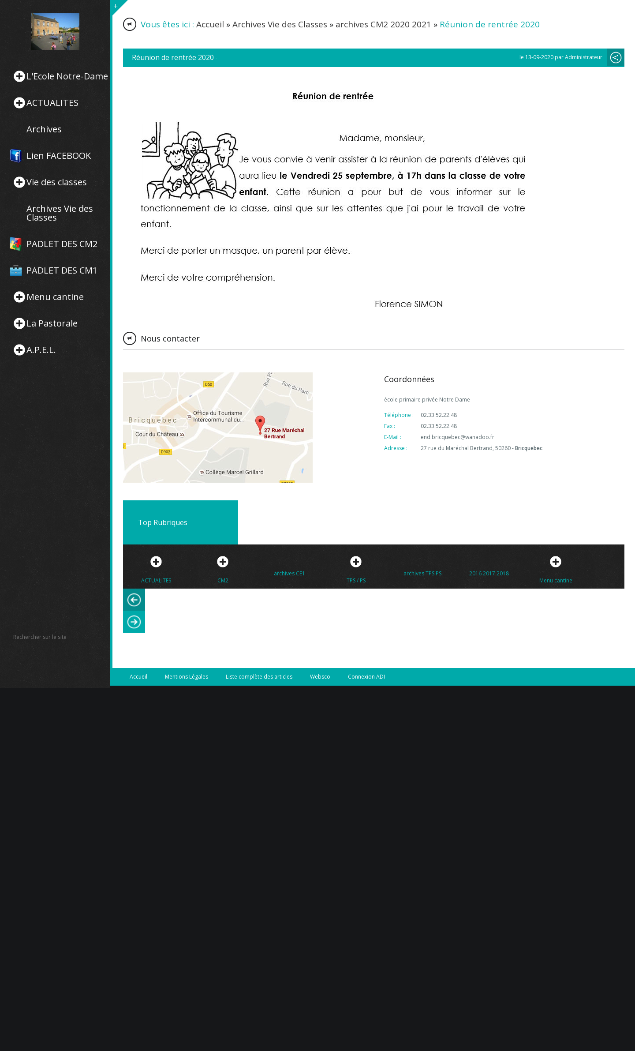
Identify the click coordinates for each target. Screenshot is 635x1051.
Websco (320, 676)
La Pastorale (52, 323)
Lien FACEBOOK (58, 155)
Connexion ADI (366, 676)
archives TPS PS (422, 573)
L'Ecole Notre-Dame (67, 76)
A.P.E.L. (41, 349)
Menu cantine (55, 297)
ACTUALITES (52, 102)
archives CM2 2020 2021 (383, 24)
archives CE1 (289, 573)
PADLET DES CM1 (61, 270)
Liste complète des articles (259, 676)
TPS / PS (356, 580)
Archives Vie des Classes (59, 213)
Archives (44, 129)
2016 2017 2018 (489, 573)
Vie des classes (56, 182)
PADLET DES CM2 (61, 244)
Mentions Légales (186, 676)
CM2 (222, 580)
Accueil (210, 24)
